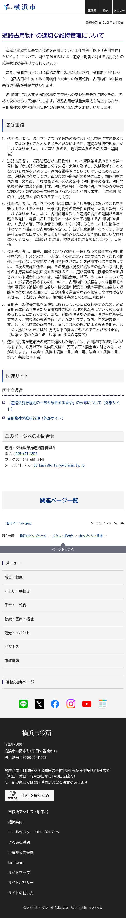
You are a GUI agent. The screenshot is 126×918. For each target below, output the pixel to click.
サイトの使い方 (21, 893)
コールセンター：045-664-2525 (33, 832)
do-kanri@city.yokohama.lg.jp (59, 465)
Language (15, 862)
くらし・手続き (63, 535)
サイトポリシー (21, 882)
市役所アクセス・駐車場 (28, 812)
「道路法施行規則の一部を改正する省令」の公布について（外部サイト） (63, 406)
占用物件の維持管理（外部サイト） (36, 418)
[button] (92, 7)
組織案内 (15, 822)
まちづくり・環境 (91, 535)
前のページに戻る (19, 523)
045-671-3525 (26, 453)
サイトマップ (19, 872)
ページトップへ (63, 549)
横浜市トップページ (33, 535)
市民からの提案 (21, 852)
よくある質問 (19, 842)
